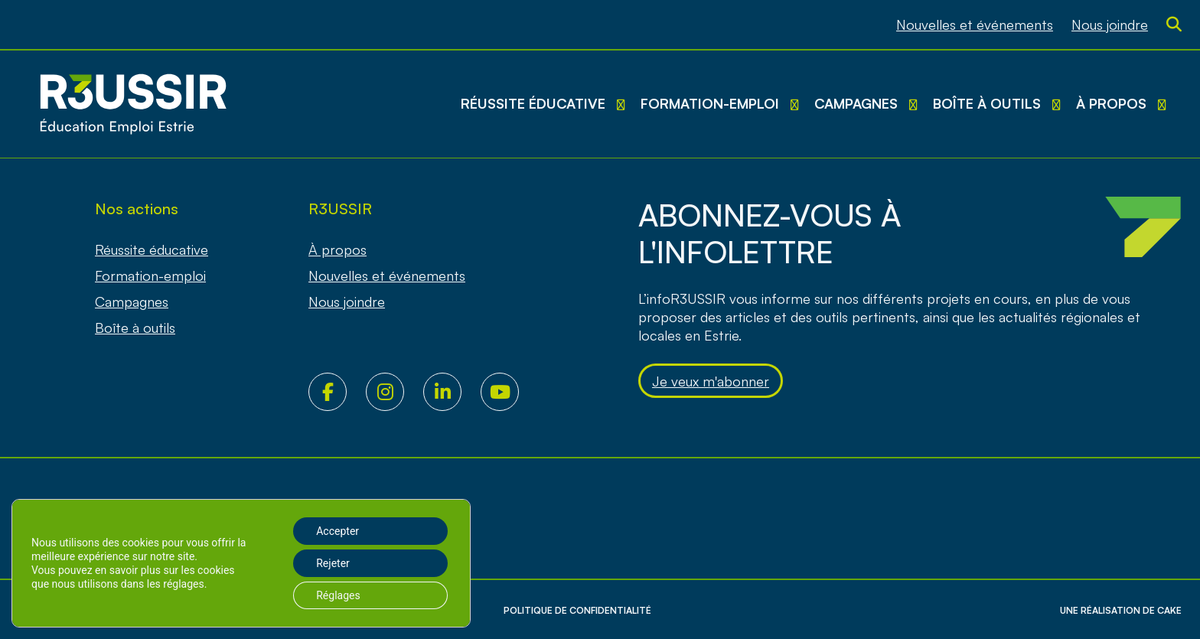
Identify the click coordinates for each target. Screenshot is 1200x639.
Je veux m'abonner (710, 381)
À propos (1111, 103)
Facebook (337, 392)
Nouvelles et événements (974, 24)
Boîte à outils (987, 103)
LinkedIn (452, 392)
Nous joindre (1109, 24)
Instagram (394, 392)
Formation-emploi (710, 103)
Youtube (509, 392)
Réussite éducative (533, 103)
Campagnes (856, 103)
